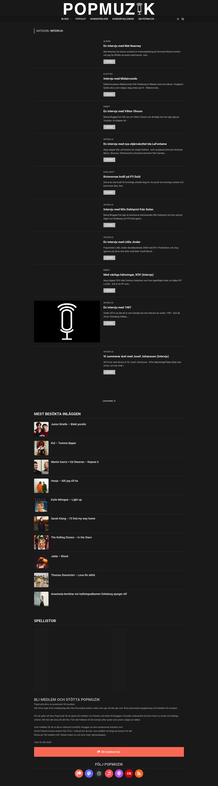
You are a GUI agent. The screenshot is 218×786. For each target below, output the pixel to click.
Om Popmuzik (146, 19)
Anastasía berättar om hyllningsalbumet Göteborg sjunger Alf (89, 594)
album (107, 41)
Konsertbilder (99, 19)
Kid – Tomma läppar (63, 443)
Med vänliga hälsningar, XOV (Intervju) (128, 274)
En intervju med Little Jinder (121, 242)
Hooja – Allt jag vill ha (64, 480)
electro (108, 74)
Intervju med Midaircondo (120, 78)
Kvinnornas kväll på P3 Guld (121, 176)
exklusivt (108, 172)
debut (106, 106)
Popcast (81, 19)
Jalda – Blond (59, 556)
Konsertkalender (123, 19)
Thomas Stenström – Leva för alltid (73, 575)
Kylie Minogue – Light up (66, 499)
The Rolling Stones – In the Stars (71, 537)
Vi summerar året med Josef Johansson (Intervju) (136, 356)
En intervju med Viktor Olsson (123, 111)
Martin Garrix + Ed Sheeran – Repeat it (75, 462)
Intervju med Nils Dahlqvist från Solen (128, 209)
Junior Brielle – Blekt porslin (68, 424)
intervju (108, 139)
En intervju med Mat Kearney (122, 46)
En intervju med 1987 (117, 307)
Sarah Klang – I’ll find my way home (73, 518)
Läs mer (109, 62)
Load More (109, 401)
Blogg (65, 19)
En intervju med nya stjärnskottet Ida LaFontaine (135, 144)
